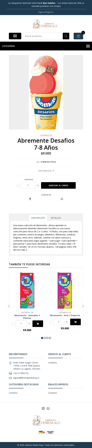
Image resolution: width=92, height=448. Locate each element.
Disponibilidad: (45, 171)
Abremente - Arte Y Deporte (65, 315)
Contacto (52, 362)
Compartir (46, 195)
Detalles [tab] (56, 217)
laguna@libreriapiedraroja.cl (26, 377)
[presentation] (9, 306)
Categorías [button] (46, 46)
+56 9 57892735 (21, 373)
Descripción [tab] (38, 217)
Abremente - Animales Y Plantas (27, 316)
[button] (42, 338)
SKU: (38, 162)
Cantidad (28, 179)
